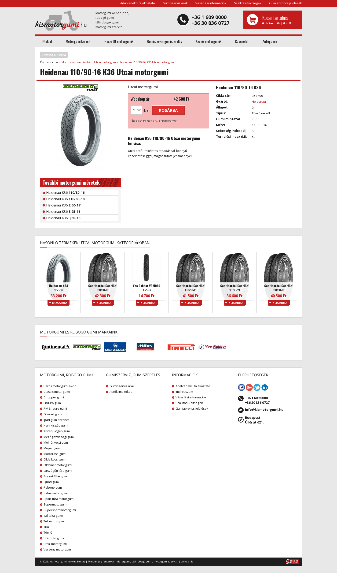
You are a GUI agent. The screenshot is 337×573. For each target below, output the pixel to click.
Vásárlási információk (210, 3)
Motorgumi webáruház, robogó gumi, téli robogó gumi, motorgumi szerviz (112, 20)
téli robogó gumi (142, 561)
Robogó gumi (53, 487)
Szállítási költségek (247, 3)
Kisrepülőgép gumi (57, 431)
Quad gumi (51, 482)
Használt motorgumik (118, 41)
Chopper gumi (54, 397)
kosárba (168, 110)
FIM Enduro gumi (55, 408)
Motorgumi (123, 561)
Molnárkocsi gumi (56, 442)
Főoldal (47, 41)
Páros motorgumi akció (60, 386)
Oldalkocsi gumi (55, 459)
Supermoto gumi (55, 504)
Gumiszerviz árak (175, 3)
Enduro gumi (53, 403)
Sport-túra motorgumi (59, 499)
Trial (47, 527)
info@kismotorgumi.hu (264, 410)
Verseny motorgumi (58, 549)
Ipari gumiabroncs (56, 420)
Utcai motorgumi (105, 62)
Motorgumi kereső (78, 41)
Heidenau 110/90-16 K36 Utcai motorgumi (147, 62)
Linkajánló (187, 561)
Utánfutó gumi (54, 538)
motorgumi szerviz (165, 561)
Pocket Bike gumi (56, 476)
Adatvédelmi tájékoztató (137, 3)
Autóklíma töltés (121, 391)
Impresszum (184, 391)
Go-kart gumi (53, 414)
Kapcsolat (242, 41)
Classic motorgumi (57, 391)
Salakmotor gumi (56, 493)
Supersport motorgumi (60, 510)
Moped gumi (52, 448)
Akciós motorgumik (208, 41)
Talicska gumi (53, 515)
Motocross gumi (55, 454)
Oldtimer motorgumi (58, 465)
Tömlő (48, 532)
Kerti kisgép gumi (56, 425)
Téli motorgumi (54, 521)
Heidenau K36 (65, 192)
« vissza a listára (54, 55)
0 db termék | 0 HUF (280, 19)
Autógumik (270, 41)
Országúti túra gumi (58, 470)
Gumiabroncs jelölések (285, 3)
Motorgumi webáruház (77, 62)
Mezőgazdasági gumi (59, 437)
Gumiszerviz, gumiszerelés (164, 41)
